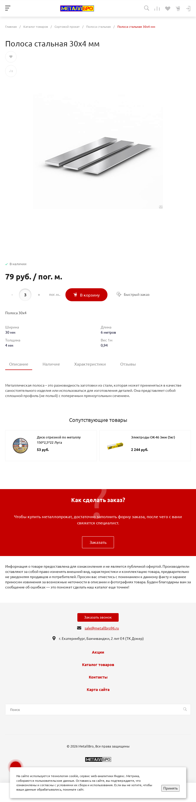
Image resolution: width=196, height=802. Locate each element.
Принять (170, 788)
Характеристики (90, 364)
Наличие (51, 364)
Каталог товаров (98, 665)
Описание (18, 364)
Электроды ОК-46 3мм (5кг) (153, 437)
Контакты (98, 677)
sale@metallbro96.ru (102, 628)
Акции (98, 652)
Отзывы (128, 364)
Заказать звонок (98, 617)
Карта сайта (98, 690)
